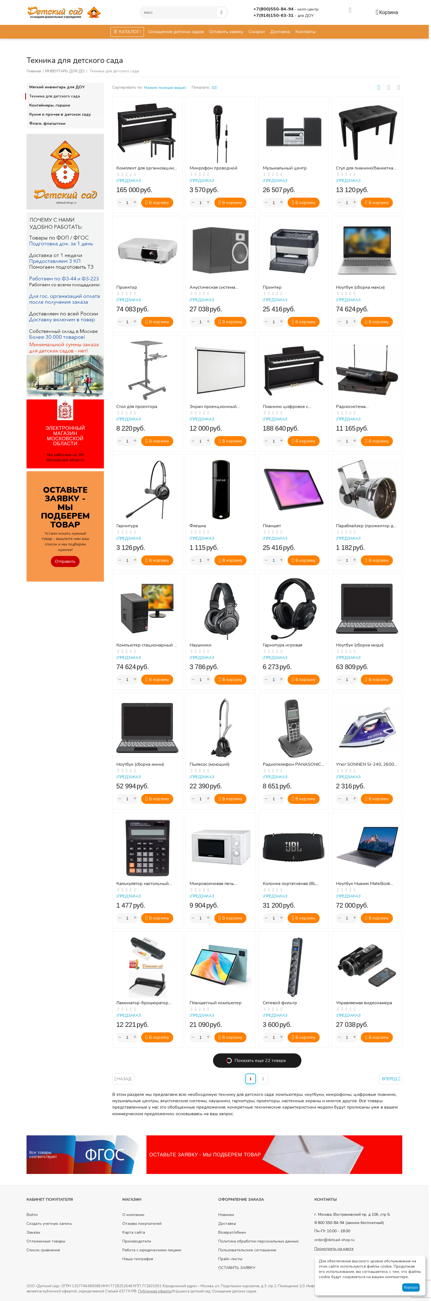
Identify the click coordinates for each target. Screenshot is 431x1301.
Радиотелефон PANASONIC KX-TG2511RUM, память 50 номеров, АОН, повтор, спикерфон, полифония (292, 764)
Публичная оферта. (155, 1291)
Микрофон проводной (213, 168)
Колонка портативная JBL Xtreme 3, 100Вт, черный (289, 883)
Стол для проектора (136, 406)
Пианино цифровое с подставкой (285, 406)
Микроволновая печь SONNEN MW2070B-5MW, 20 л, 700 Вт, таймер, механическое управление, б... (218, 883)
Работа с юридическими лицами (151, 1250)
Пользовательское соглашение (247, 1250)
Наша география (137, 1259)
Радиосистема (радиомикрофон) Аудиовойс (355, 406)
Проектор (126, 287)
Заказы (33, 1232)
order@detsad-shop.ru (334, 1239)
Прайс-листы (230, 1259)
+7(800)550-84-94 (274, 9)
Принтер (272, 287)
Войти (32, 1214)
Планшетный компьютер (215, 1003)
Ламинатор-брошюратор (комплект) (142, 1003)
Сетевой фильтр (280, 1003)
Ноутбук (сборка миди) (360, 645)
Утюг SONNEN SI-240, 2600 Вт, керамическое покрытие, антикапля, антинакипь (365, 764)
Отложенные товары (46, 1241)
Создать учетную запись (49, 1223)
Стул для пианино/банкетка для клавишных (364, 168)
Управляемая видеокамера (364, 1003)
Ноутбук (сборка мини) (140, 764)
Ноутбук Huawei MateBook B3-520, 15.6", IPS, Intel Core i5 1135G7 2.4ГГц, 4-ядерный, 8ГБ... (365, 883)
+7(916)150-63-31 (274, 15)
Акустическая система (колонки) (212, 287)
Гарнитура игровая (282, 645)
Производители (136, 1241)
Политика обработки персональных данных (258, 1241)
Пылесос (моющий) (210, 764)
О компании (133, 1214)
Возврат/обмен (232, 1232)
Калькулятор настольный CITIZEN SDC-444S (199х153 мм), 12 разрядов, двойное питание (146, 883)
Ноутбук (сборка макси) (360, 287)
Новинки (226, 1214)
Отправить (65, 561)
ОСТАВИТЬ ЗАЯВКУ (236, 1267)
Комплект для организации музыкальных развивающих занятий (146, 168)
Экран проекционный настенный (213, 406)
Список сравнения (43, 1250)
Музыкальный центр (285, 168)
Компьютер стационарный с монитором (146, 645)
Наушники (200, 645)
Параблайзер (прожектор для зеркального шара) (367, 526)
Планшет (272, 526)
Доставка (227, 1223)
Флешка (198, 526)
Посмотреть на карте (334, 1248)
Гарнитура (127, 526)
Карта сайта (133, 1232)
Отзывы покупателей (142, 1223)
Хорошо (411, 1287)
